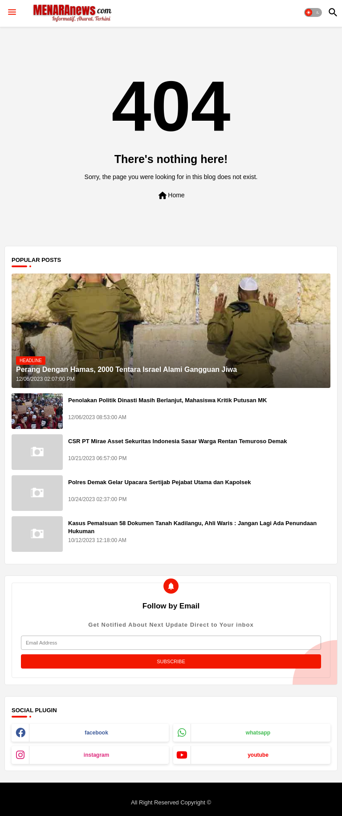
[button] (313, 12)
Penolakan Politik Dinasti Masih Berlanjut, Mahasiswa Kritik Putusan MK (167, 400)
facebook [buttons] (96, 733)
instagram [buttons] (96, 755)
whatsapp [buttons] (258, 733)
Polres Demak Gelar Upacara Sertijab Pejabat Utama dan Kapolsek (159, 482)
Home (170, 195)
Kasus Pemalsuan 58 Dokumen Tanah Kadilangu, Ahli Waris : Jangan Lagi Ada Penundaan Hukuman (192, 527)
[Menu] (12, 12)
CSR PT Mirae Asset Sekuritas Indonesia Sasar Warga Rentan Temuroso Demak (177, 441)
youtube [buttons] (258, 755)
